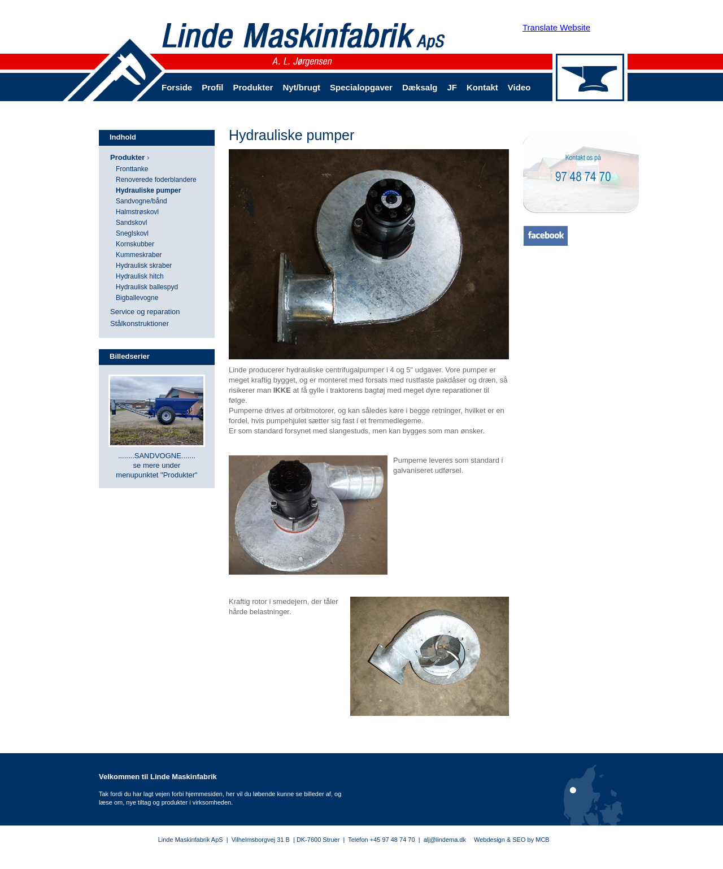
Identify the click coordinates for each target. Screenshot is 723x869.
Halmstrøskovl (137, 212)
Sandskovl (131, 223)
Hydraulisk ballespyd (147, 287)
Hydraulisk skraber (144, 266)
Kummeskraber (139, 255)
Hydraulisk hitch (140, 276)
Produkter (253, 87)
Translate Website (556, 27)
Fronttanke (132, 169)
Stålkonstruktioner (139, 323)
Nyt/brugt (301, 87)
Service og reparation (145, 311)
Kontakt (482, 87)
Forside (177, 87)
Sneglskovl (132, 233)
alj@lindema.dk (445, 839)
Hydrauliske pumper (148, 190)
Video (519, 87)
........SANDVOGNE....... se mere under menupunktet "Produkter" (156, 465)
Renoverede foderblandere (156, 180)
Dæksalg (420, 87)
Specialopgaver (361, 87)
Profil (212, 87)
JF (452, 87)
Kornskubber (135, 244)
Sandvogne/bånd (141, 201)
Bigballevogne (137, 298)
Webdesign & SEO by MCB (512, 839)
